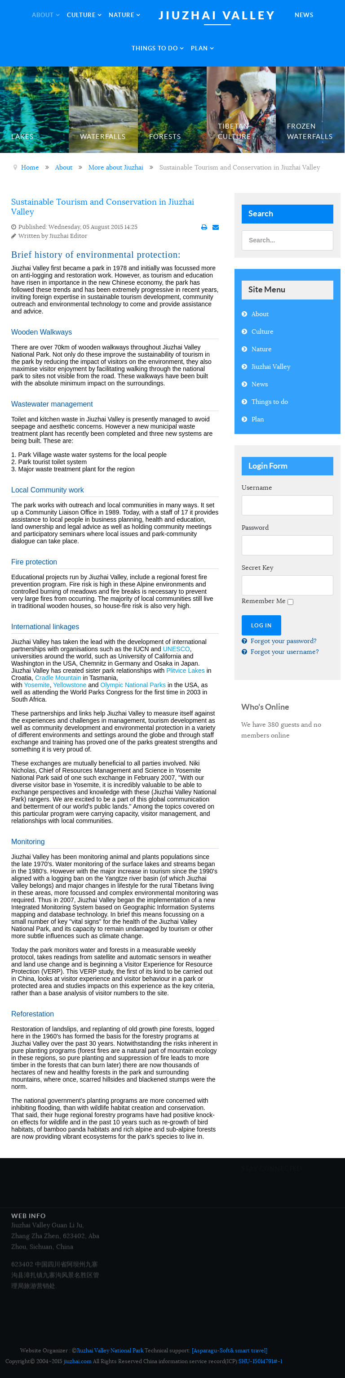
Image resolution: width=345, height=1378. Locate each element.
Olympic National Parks (133, 685)
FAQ (136, 1187)
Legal (138, 1163)
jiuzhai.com (78, 1361)
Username (257, 487)
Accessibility (144, 1176)
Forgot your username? (284, 652)
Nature (262, 349)
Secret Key (257, 568)
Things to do (270, 402)
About (260, 314)
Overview (142, 1115)
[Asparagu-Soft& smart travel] (229, 1350)
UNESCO (176, 649)
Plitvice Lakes (185, 670)
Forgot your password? (283, 641)
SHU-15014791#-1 (260, 1361)
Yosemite (37, 685)
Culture (263, 331)
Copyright (144, 1139)
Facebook (255, 1192)
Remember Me (264, 601)
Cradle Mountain (58, 677)
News (260, 384)
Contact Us (142, 1152)
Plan (258, 419)
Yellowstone (69, 685)
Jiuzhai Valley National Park (110, 1350)
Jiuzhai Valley (271, 366)
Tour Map (140, 1128)
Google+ (253, 1203)
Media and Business (155, 1105)
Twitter (305, 1192)
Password (255, 527)
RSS (299, 1203)
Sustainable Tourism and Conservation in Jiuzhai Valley (102, 207)
